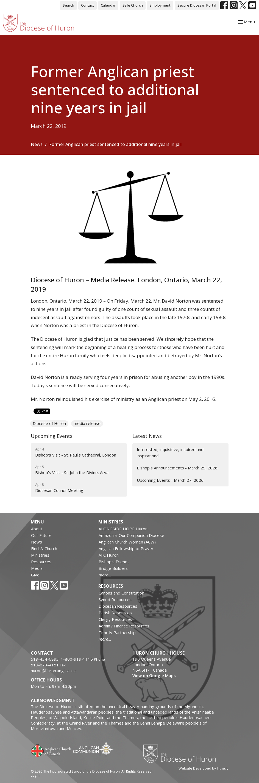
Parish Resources (115, 612)
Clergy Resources (115, 619)
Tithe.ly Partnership (117, 632)
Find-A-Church (44, 548)
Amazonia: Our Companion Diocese (131, 535)
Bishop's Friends (114, 561)
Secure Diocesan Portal (196, 5)
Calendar (108, 5)
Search (68, 5)
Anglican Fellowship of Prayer (126, 548)
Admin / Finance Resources (124, 626)
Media (37, 568)
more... (105, 575)
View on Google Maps (154, 675)
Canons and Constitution (121, 593)
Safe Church (132, 5)
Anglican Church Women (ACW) (127, 542)
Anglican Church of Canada (51, 750)
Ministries (40, 555)
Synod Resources (115, 599)
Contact (87, 5)
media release (87, 423)
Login (35, 775)
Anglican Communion (93, 749)
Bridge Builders (113, 568)
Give (35, 575)
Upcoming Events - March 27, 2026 (170, 480)
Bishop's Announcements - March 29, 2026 (177, 468)
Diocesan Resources (118, 606)
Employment (160, 5)
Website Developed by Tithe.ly (203, 768)
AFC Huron (109, 555)
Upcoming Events (52, 436)
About (36, 528)
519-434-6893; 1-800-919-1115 (62, 659)
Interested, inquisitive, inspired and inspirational (170, 452)
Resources (41, 561)
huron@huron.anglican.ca (54, 670)
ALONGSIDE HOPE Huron (123, 528)
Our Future (41, 535)
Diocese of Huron (49, 423)
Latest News (147, 436)
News (37, 144)
